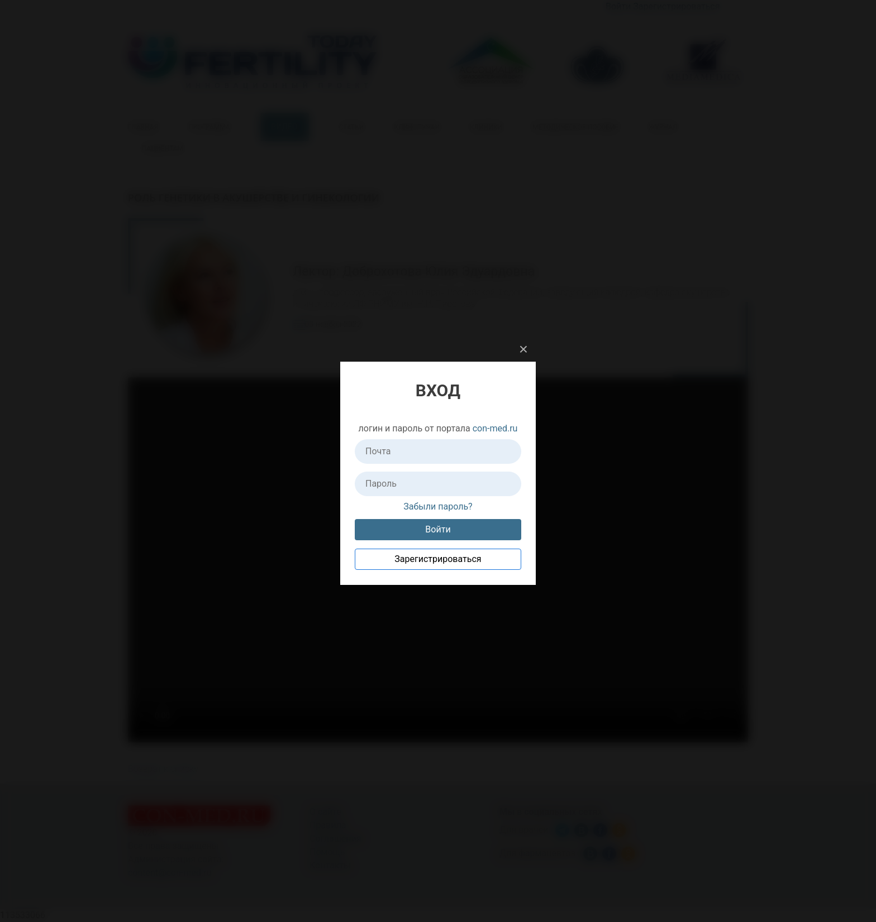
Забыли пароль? (437, 506)
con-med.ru (495, 428)
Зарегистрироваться (437, 559)
